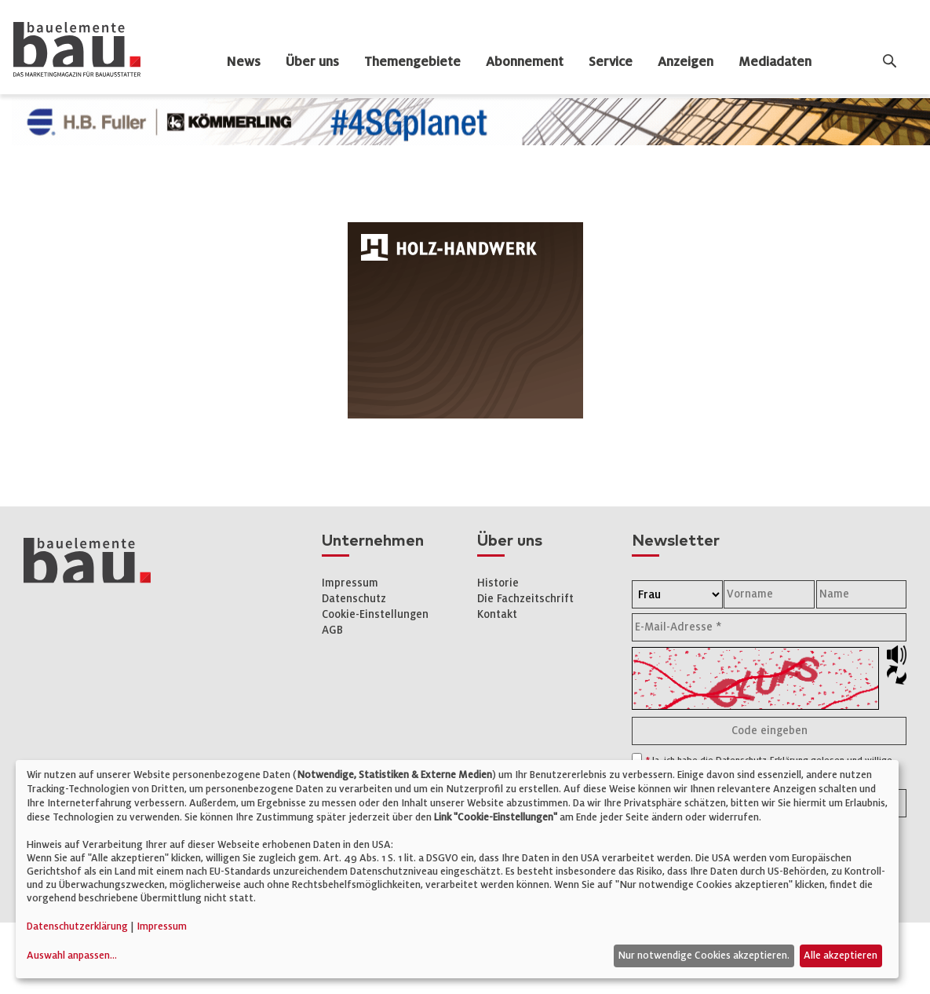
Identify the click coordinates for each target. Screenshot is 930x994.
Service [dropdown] (611, 62)
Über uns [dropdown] (312, 62)
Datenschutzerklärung (77, 926)
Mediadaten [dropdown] (775, 62)
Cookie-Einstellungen (375, 614)
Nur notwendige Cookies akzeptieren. (704, 955)
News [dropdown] (243, 62)
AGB (332, 630)
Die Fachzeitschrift (525, 599)
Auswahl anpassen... (72, 955)
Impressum (350, 583)
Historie (498, 583)
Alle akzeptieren (840, 955)
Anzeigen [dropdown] (685, 62)
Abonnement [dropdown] (524, 62)
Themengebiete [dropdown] (412, 62)
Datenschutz (354, 599)
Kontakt (497, 614)
